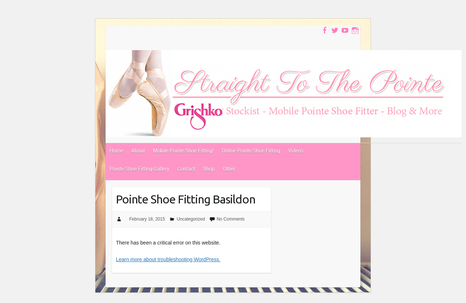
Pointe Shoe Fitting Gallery (139, 169)
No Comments (231, 219)
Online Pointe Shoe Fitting (251, 151)
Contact (186, 169)
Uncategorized (191, 219)
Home (116, 151)
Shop (209, 169)
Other (229, 169)
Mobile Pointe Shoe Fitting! (183, 151)
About (138, 151)
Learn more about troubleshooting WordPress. (168, 259)
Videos (296, 151)
